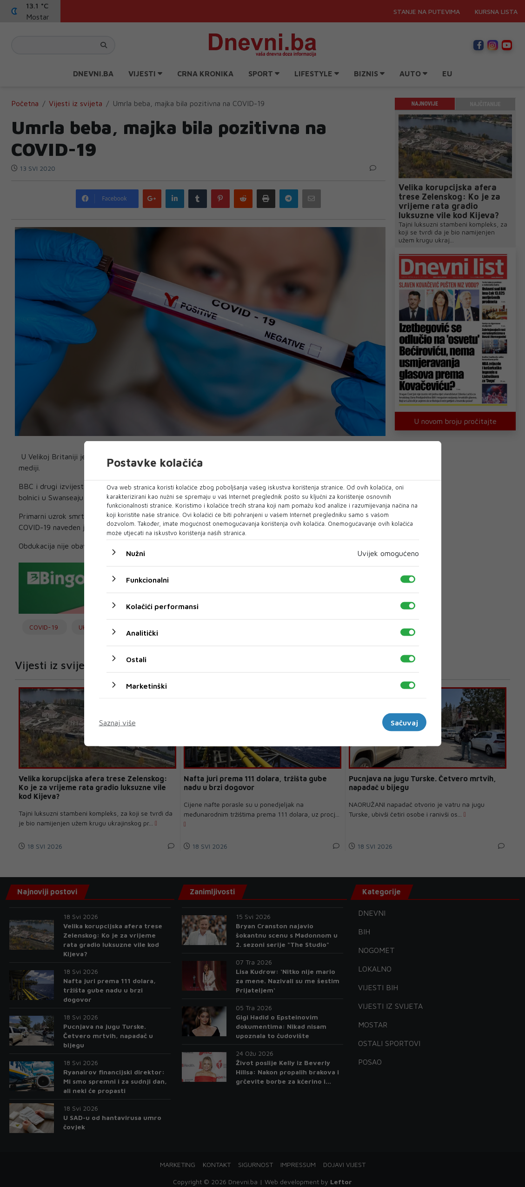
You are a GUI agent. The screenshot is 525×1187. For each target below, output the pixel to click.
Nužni (135, 553)
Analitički (142, 633)
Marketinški (146, 686)
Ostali (136, 659)
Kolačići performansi (162, 606)
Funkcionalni (147, 580)
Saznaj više (117, 722)
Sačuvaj (404, 722)
